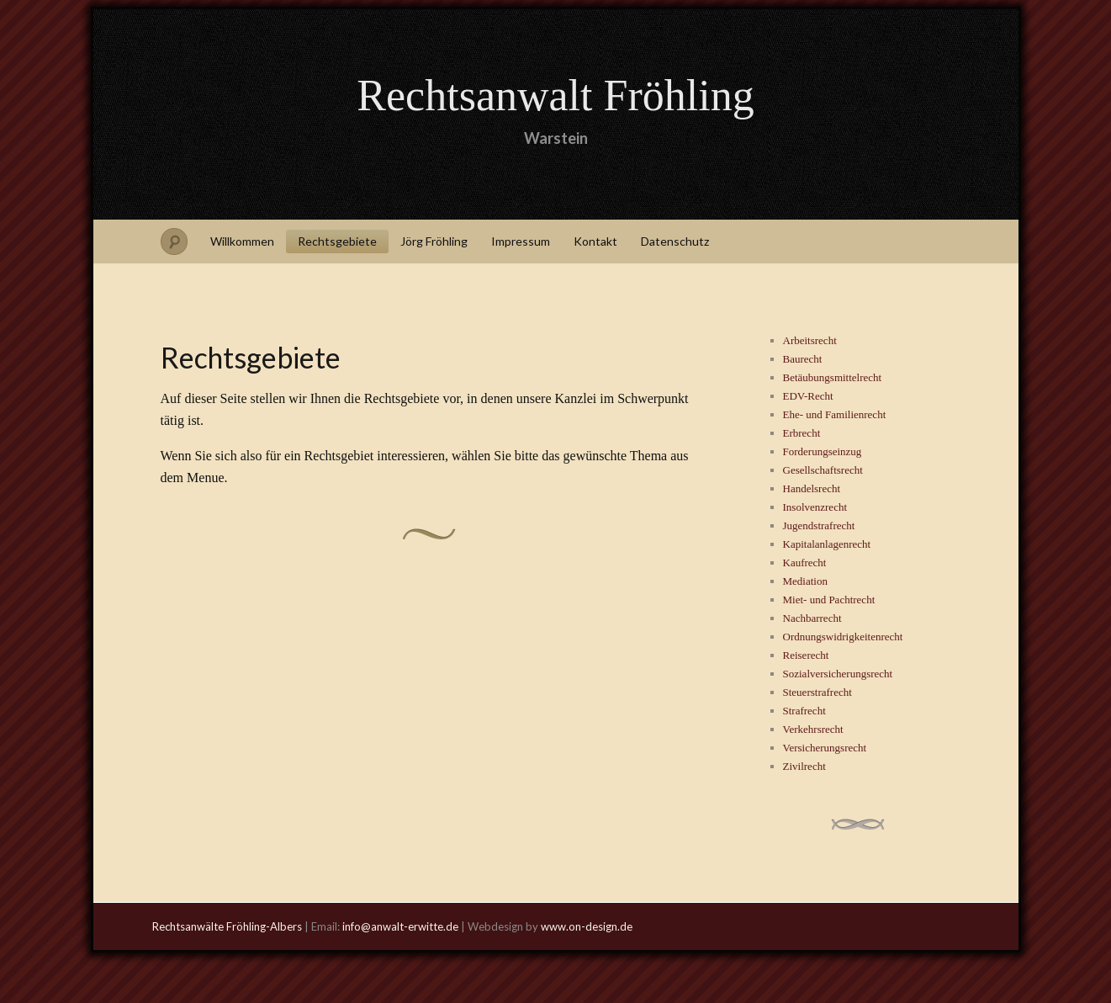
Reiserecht (806, 655)
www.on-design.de (586, 926)
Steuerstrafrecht (817, 692)
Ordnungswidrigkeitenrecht (843, 636)
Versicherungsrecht (825, 747)
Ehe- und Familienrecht (834, 414)
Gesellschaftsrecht (823, 470)
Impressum (520, 241)
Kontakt (595, 241)
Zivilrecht (804, 766)
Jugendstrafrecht (819, 525)
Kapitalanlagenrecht (827, 544)
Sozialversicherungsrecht (838, 673)
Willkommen (242, 241)
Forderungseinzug (822, 451)
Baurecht (803, 359)
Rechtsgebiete (337, 241)
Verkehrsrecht (813, 729)
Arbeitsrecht (810, 340)
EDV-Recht (808, 396)
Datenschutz (675, 241)
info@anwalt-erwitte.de (400, 926)
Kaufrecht (805, 562)
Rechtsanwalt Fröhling (555, 95)
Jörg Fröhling (434, 241)
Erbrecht (802, 433)
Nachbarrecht (812, 618)
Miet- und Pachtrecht (829, 599)
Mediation (805, 581)
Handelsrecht (812, 488)
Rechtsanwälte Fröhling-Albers (227, 926)
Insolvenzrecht (815, 507)
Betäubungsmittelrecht (832, 377)
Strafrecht (804, 710)
